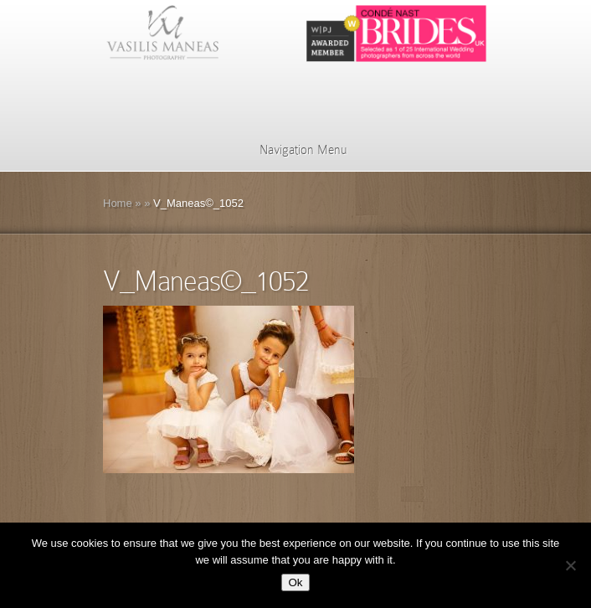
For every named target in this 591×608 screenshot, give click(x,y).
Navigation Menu (293, 150)
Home (117, 203)
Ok (295, 582)
